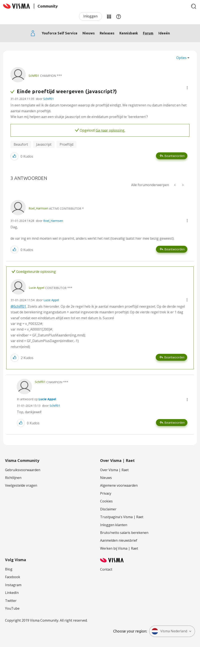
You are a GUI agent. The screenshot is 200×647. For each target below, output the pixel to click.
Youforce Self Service (59, 33)
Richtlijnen (13, 477)
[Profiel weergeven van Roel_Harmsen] (38, 208)
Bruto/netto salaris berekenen (124, 532)
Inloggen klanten (113, 525)
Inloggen (90, 16)
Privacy (105, 493)
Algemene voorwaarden (119, 485)
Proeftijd (66, 144)
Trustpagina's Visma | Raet (121, 517)
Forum (148, 33)
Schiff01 (48, 99)
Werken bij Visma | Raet (119, 548)
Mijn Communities (109, 16)
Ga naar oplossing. (110, 130)
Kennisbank (128, 33)
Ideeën (164, 33)
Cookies (106, 501)
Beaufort (21, 144)
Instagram (13, 585)
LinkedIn (12, 592)
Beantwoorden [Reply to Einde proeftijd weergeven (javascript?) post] (174, 156)
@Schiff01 (18, 306)
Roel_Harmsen (53, 221)
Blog (8, 569)
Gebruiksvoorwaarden (22, 470)
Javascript (43, 144)
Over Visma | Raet (114, 470)
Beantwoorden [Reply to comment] (174, 249)
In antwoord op (36, 399)
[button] (187, 87)
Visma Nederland (169, 631)
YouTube (12, 608)
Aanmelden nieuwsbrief (118, 540)
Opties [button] (181, 57)
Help (118, 16)
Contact (106, 569)
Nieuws (88, 33)
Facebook (12, 577)
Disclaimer (108, 509)
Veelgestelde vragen (21, 485)
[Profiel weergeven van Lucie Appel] (36, 288)
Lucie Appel (51, 300)
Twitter (11, 600)
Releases (107, 33)
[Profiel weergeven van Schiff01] (34, 76)
